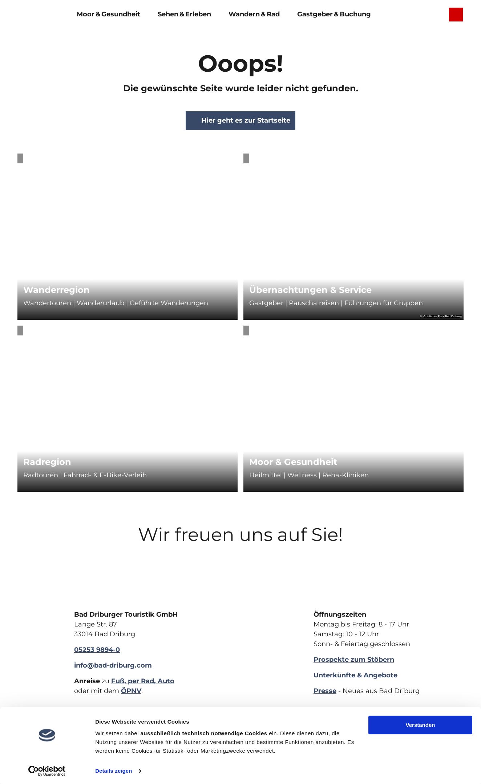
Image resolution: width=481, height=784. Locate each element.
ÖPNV (131, 691)
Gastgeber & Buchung (334, 13)
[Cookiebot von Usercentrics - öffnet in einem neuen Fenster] (47, 769)
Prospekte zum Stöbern (354, 660)
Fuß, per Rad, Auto (142, 681)
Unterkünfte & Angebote (355, 675)
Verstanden (420, 724)
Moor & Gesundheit (108, 13)
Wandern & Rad (254, 13)
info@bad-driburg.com (113, 665)
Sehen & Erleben (184, 13)
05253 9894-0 (97, 650)
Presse (325, 691)
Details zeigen (113, 770)
